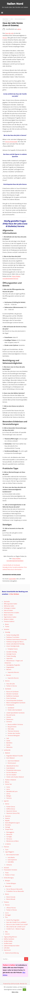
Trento (7, 626)
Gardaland (11, 708)
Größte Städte (8, 941)
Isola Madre (11, 857)
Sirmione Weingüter (14, 735)
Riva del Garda (10, 715)
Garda (8, 745)
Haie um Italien (8, 610)
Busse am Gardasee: (12, 691)
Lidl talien (7, 948)
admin (19, 29)
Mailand (7, 753)
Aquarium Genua (11, 811)
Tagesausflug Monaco (10, 937)
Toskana (6, 902)
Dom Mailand (10, 758)
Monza (7, 782)
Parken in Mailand (10, 780)
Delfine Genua (10, 809)
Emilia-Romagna (9, 878)
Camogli (7, 827)
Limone (8, 717)
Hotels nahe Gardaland (15, 710)
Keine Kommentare (20, 19)
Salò (7, 738)
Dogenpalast (10, 667)
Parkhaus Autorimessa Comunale (16, 639)
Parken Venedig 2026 (12, 635)
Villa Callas (11, 729)
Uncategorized (6, 21)
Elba (6, 932)
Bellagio (8, 796)
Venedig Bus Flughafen (13, 665)
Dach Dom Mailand (13, 761)
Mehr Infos (15, 992)
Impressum (7, 950)
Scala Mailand (10, 768)
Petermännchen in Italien (11, 612)
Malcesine (9, 747)
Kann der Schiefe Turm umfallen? (16, 922)
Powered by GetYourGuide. (11, 984)
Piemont (6, 847)
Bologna (7, 880)
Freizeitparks (10, 705)
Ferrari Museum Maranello (14, 889)
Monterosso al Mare (12, 841)
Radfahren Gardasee (12, 696)
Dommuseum (12, 763)
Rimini (7, 894)
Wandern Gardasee (12, 694)
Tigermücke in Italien (10, 617)
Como (8, 787)
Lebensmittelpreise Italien (11, 946)
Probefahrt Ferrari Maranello (15, 891)
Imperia (7, 818)
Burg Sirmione (12, 727)
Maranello (8, 886)
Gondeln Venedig (11, 652)
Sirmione (9, 721)
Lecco (8, 789)
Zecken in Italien (9, 619)
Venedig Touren (11, 654)
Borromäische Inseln (12, 855)
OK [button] (24, 989)
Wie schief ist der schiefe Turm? (15, 927)
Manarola (9, 834)
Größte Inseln (8, 943)
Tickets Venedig (11, 656)
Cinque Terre (9, 829)
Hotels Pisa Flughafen (12, 920)
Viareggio (8, 915)
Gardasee (8, 689)
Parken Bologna (11, 883)
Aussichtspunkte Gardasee (14, 700)
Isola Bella (11, 862)
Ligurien (6, 801)
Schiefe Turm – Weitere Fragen (15, 929)
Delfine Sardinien (9, 939)
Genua (7, 804)
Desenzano (9, 719)
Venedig (7, 632)
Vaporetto (9, 658)
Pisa (6, 917)
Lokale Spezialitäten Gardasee (15, 713)
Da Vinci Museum (11, 772)
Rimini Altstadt (10, 899)
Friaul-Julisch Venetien (10, 870)
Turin (6, 849)
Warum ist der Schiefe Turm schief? (17, 924)
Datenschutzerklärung (12, 953)
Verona (5, 38)
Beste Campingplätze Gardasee (15, 703)
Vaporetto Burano (13, 678)
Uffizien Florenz (11, 908)
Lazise (8, 740)
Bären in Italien (8, 615)
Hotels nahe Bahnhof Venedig (15, 644)
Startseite (7, 601)
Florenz (7, 905)
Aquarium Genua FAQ (12, 813)
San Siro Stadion (11, 775)
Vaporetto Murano (13, 672)
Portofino (8, 825)
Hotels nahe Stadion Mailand (15, 777)
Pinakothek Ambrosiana (13, 770)
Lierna (8, 794)
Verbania (9, 865)
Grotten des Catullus (14, 733)
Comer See (8, 784)
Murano (8, 669)
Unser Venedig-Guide (12, 646)
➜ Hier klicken (14, 594)
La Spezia (8, 844)
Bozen (7, 624)
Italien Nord (15, 3)
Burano (8, 675)
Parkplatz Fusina (13, 649)
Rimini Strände (10, 897)
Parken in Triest (10, 875)
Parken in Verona (11, 686)
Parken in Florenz (11, 910)
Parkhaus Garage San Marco (15, 642)
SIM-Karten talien (9, 606)
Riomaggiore (10, 832)
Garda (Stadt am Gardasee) (11, 565)
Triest (7, 873)
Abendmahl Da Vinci (12, 766)
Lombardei (7, 750)
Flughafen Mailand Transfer (14, 756)
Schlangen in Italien (10, 608)
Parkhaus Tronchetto (12, 637)
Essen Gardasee (11, 698)
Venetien (6, 629)
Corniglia (9, 837)
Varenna (9, 798)
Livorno (7, 934)
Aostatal (6, 867)
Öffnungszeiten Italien (10, 604)
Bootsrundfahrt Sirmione (15, 724)
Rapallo (7, 820)
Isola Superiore (12, 860)
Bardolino (9, 743)
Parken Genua (10, 806)
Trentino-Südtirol (9, 621)
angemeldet (12, 579)
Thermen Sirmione (13, 731)
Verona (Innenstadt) (11, 142)
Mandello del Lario (12, 791)
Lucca (7, 913)
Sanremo (8, 816)
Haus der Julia (9, 33)
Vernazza (9, 839)
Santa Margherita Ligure (12, 823)
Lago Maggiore (9, 852)
